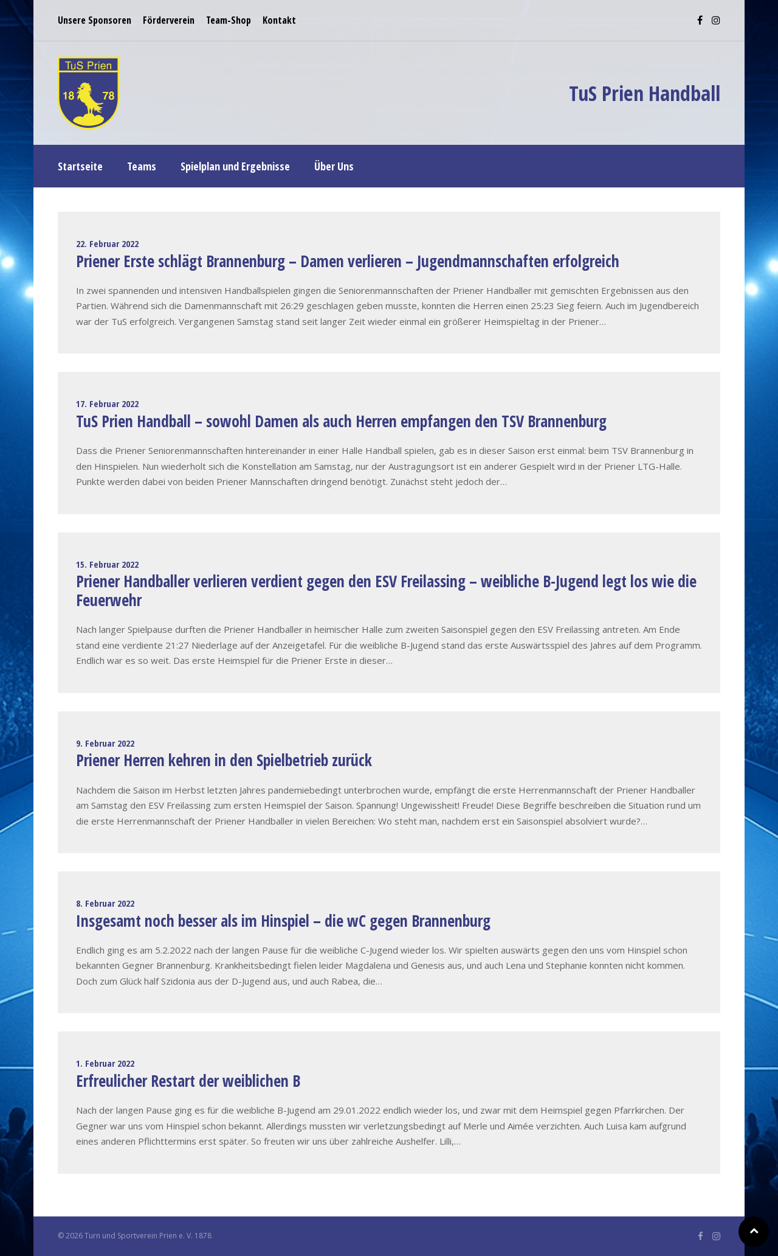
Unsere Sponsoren (94, 20)
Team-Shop (228, 20)
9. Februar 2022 (105, 743)
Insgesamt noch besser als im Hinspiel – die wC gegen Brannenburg (283, 921)
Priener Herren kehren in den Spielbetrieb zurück (224, 760)
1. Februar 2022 (105, 1063)
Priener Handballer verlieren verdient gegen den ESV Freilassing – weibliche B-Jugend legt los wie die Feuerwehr (386, 590)
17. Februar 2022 (107, 403)
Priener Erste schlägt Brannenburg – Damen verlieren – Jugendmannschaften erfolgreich (347, 261)
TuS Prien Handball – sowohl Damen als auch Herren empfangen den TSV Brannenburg (341, 421)
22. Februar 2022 (107, 243)
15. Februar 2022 (107, 564)
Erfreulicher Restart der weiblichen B (188, 1081)
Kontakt (279, 20)
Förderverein (168, 20)
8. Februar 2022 (105, 903)
